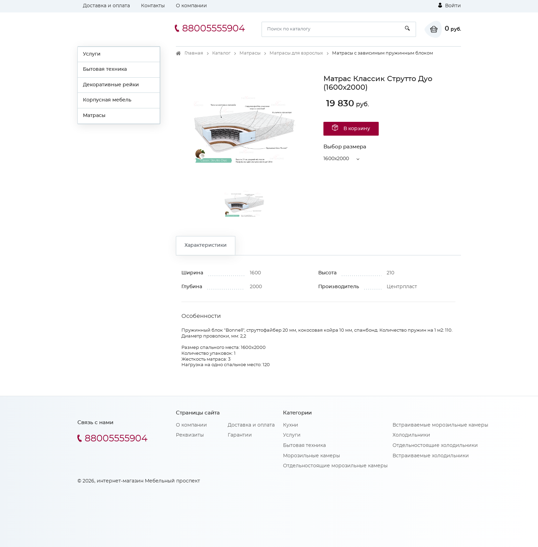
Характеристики (206, 245)
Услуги (92, 54)
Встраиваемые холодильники (431, 455)
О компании (191, 5)
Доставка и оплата (106, 5)
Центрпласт (402, 286)
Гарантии (240, 435)
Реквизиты (190, 435)
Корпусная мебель (107, 100)
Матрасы (94, 115)
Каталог (221, 53)
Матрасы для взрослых (296, 53)
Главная (194, 53)
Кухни (290, 425)
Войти (449, 5)
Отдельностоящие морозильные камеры (335, 465)
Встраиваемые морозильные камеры (440, 425)
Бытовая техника (105, 69)
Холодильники (411, 435)
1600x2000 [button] (336, 158)
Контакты (153, 5)
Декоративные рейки (111, 84)
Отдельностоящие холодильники (435, 445)
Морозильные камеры (311, 455)
